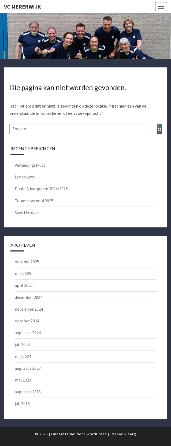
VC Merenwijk (22, 6)
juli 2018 (22, 403)
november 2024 (29, 309)
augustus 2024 (28, 332)
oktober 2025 (27, 261)
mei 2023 (23, 380)
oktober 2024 (27, 320)
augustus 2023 (28, 368)
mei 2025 (23, 273)
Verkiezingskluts (30, 165)
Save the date (27, 212)
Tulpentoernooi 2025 (34, 200)
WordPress (97, 434)
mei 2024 (23, 356)
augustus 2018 (28, 391)
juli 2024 (22, 344)
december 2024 (28, 297)
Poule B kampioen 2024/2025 (41, 188)
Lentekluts (25, 177)
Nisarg (130, 434)
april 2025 (24, 285)
